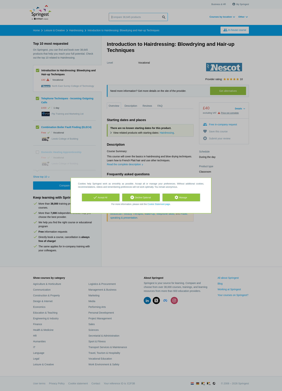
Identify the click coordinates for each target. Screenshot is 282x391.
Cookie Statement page (158, 204)
